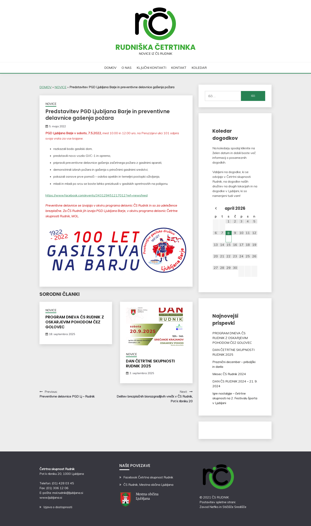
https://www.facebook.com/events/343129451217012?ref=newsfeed (96, 195)
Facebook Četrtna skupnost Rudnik (148, 477)
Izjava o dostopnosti (57, 507)
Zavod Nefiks (209, 507)
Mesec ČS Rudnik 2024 (229, 374)
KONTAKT (178, 68)
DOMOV (110, 68)
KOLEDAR (199, 68)
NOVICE (60, 87)
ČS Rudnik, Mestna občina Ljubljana (148, 485)
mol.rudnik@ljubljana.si (67, 493)
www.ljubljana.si (50, 497)
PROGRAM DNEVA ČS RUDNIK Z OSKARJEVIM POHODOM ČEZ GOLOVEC (74, 322)
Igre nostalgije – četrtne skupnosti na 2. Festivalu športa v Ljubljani (234, 398)
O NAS (127, 68)
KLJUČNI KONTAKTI (151, 68)
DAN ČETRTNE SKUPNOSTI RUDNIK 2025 (150, 363)
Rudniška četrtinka (155, 47)
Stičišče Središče (234, 507)
